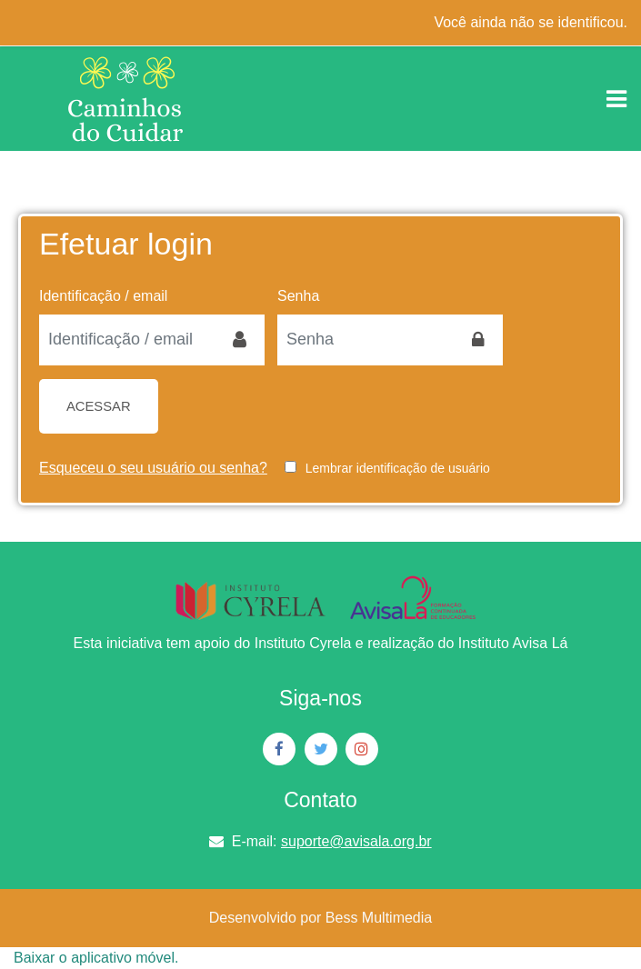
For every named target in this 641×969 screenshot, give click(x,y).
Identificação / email (103, 296)
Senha (298, 296)
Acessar (98, 406)
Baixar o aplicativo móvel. (96, 957)
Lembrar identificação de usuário (397, 468)
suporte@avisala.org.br (356, 841)
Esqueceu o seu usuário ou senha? (153, 467)
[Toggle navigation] (616, 99)
